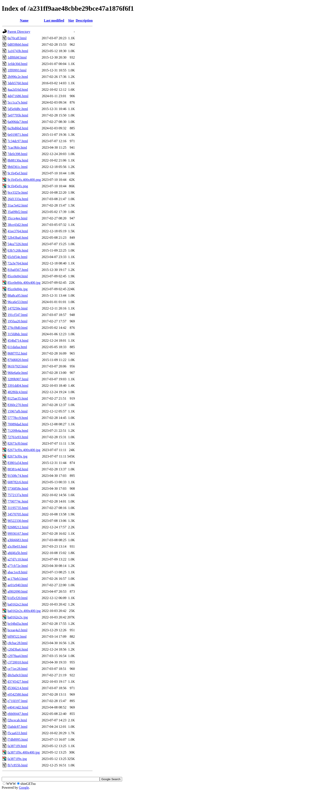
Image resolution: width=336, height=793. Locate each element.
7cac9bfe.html (17, 147)
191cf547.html (18, 315)
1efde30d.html (17, 64)
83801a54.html (18, 463)
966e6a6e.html (18, 373)
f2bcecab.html (17, 720)
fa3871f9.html (17, 746)
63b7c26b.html (18, 250)
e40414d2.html (18, 707)
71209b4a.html (18, 430)
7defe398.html (17, 154)
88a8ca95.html (18, 295)
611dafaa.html (17, 347)
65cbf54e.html (17, 257)
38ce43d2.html (18, 225)
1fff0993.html (17, 70)
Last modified (54, 20)
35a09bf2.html (18, 212)
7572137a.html (18, 495)
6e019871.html (18, 134)
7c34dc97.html (18, 141)
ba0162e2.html (18, 604)
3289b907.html (18, 379)
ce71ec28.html (18, 669)
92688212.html (18, 527)
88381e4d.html (18, 469)
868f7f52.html (17, 353)
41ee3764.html (18, 231)
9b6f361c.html (18, 167)
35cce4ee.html (17, 218)
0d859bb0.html (18, 44)
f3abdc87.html (17, 726)
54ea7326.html (18, 244)
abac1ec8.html (17, 572)
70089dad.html (18, 424)
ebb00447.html (18, 714)
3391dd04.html (18, 385)
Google (24, 787)
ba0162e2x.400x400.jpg (24, 611)
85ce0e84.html (18, 276)
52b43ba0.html (18, 237)
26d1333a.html (18, 199)
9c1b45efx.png (18, 186)
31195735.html (18, 508)
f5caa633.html (17, 733)
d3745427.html (18, 681)
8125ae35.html (18, 398)
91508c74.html (18, 475)
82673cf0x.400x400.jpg (24, 450)
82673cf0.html (18, 443)
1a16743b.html (18, 51)
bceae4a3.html (17, 630)
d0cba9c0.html (18, 675)
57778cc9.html (18, 418)
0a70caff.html (17, 38)
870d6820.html (18, 360)
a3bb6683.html (18, 540)
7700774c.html (18, 501)
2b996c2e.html (18, 77)
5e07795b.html (18, 115)
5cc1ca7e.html (17, 102)
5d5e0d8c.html (18, 109)
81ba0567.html (18, 270)
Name (24, 20)
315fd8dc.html (18, 334)
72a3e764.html (18, 263)
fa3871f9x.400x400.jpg (24, 752)
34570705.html (18, 514)
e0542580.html (18, 694)
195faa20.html (17, 321)
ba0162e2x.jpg (18, 617)
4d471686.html (18, 96)
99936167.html (18, 533)
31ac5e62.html (18, 205)
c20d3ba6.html (18, 649)
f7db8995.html (18, 739)
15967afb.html (18, 411)
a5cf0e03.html (17, 546)
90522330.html (18, 521)
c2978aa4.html (18, 656)
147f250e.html (18, 308)
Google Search (110, 779)
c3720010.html (18, 662)
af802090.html (18, 591)
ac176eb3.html (18, 578)
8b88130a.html (18, 160)
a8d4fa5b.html (17, 553)
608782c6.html (18, 482)
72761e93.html (18, 437)
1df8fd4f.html (17, 57)
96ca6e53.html (18, 302)
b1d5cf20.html (18, 598)
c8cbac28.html (18, 643)
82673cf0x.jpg (17, 456)
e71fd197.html (18, 701)
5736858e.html (18, 488)
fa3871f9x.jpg (17, 759)
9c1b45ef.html (17, 173)
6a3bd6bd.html (18, 128)
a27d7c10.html (18, 559)
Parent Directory (19, 31)
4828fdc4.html (18, 392)
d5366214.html (18, 688)
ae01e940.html (18, 585)
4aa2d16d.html (18, 89)
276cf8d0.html (18, 327)
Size (71, 20)
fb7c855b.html (18, 765)
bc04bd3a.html (18, 623)
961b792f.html (18, 366)
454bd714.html (18, 340)
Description (84, 20)
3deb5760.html (18, 83)
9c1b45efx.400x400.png (24, 179)
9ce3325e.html (18, 192)
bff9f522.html (17, 636)
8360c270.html (18, 405)
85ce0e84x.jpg (18, 289)
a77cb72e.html (18, 566)
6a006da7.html (18, 122)
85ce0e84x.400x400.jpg (24, 282)
